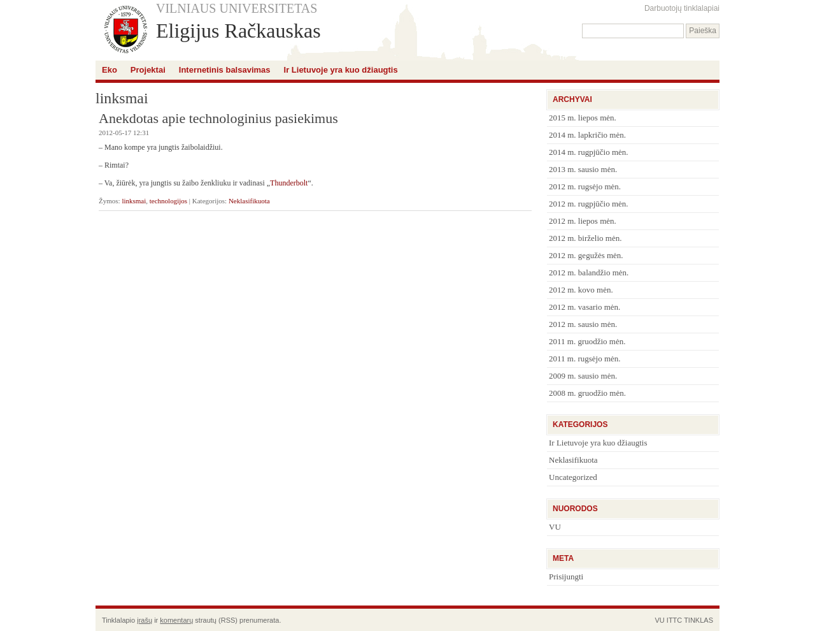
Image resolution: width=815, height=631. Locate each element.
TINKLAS (698, 620)
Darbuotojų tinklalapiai (681, 8)
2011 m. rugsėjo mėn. (585, 358)
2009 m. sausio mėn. (583, 376)
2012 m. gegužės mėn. (586, 255)
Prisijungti (566, 576)
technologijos (168, 201)
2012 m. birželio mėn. (585, 238)
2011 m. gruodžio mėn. (587, 341)
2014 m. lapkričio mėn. (587, 135)
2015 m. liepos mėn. (582, 117)
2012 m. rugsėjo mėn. (585, 186)
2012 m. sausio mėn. (583, 324)
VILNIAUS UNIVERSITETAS (236, 8)
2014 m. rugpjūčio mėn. (588, 152)
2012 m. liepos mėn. (582, 221)
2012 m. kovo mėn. (581, 289)
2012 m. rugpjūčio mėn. (588, 203)
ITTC (674, 620)
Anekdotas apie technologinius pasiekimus (218, 118)
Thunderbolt (289, 182)
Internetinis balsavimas (225, 70)
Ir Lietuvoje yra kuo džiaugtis (341, 70)
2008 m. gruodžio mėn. (587, 393)
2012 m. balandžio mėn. (588, 272)
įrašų (144, 620)
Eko (109, 70)
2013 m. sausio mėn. (583, 169)
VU (555, 527)
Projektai (148, 70)
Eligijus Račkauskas (238, 30)
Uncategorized (573, 477)
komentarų (176, 620)
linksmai (134, 201)
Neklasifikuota (249, 201)
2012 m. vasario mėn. (584, 307)
